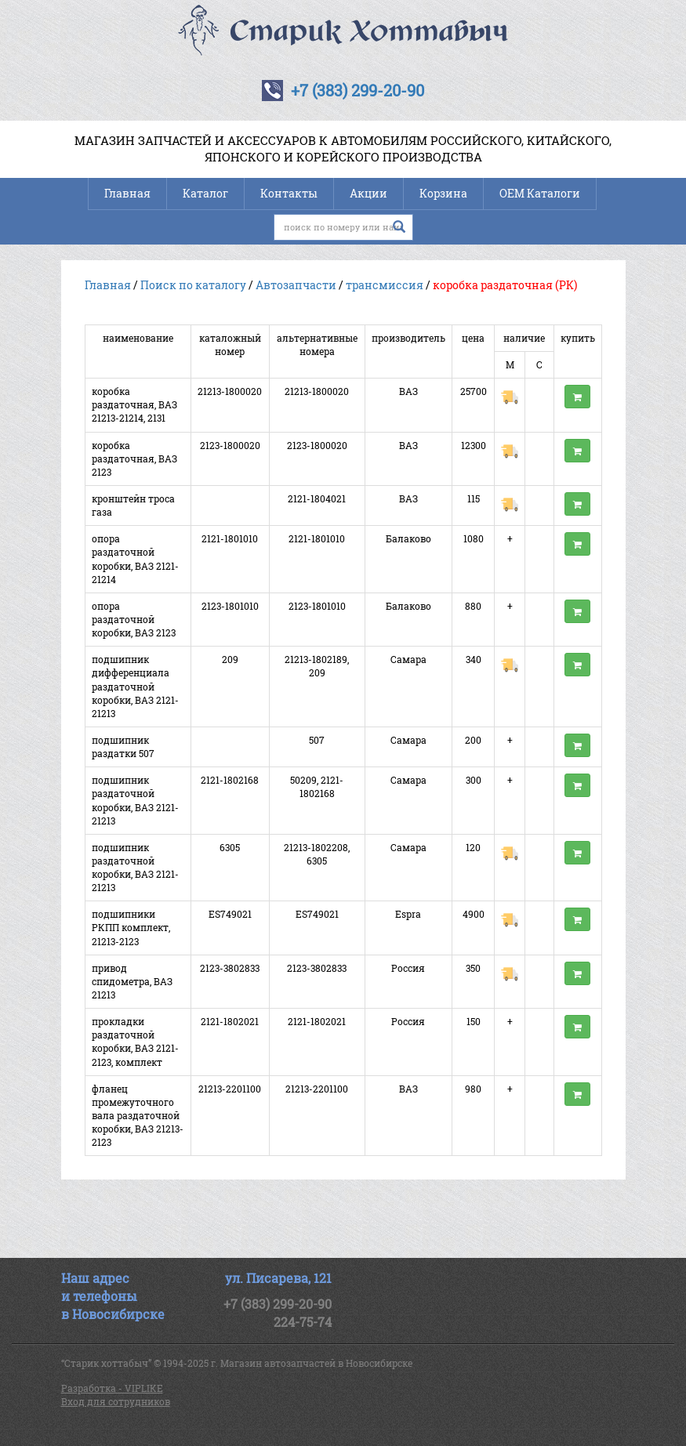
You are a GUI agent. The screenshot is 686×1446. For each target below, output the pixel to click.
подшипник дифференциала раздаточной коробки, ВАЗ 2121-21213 (135, 686)
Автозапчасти (296, 284)
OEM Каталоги (539, 193)
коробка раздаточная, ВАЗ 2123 (134, 458)
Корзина (443, 193)
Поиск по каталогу (193, 284)
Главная (127, 193)
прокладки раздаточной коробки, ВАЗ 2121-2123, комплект (135, 1041)
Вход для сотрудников (115, 1401)
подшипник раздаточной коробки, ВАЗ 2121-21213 (135, 800)
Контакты (289, 193)
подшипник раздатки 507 (123, 746)
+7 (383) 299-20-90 (357, 90)
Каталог (205, 193)
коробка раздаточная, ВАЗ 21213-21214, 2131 (134, 404)
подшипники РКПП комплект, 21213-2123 (131, 927)
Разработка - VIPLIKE (112, 1388)
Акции (368, 193)
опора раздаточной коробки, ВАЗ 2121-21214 (135, 558)
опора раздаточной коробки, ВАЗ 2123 (134, 619)
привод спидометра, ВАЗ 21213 (132, 981)
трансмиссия (384, 284)
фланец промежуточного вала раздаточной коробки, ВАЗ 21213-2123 (137, 1115)
